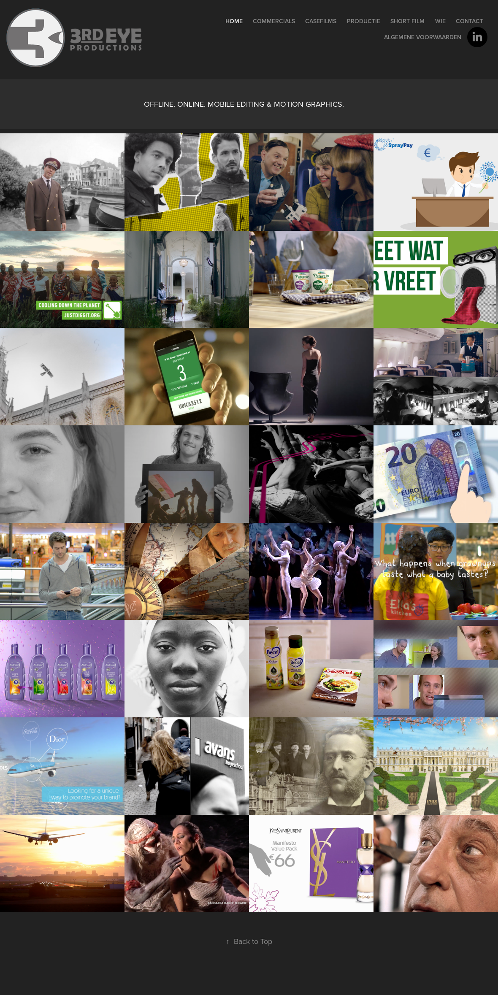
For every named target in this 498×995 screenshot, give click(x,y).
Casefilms (320, 21)
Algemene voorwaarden (422, 37)
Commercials (274, 21)
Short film (407, 21)
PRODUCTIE (363, 21)
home (234, 21)
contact (469, 21)
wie (440, 21)
